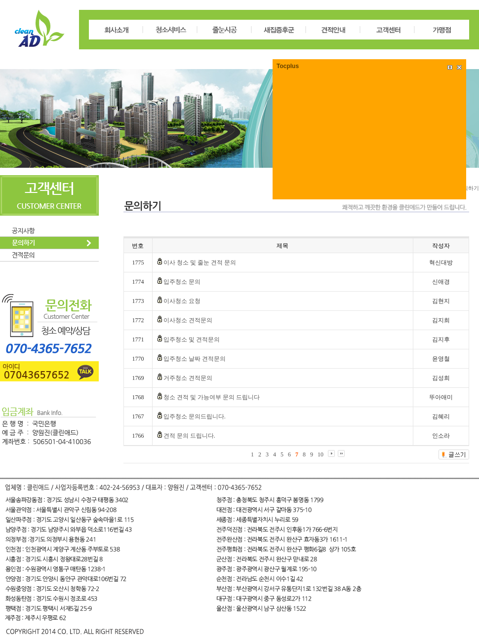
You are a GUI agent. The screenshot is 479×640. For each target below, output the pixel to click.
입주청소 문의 (181, 281)
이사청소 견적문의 (187, 320)
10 (320, 454)
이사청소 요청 (181, 301)
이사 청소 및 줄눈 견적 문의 (199, 262)
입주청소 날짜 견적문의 (194, 358)
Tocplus (288, 66)
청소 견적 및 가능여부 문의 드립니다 (211, 397)
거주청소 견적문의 (187, 378)
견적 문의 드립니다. (189, 435)
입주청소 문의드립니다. (194, 416)
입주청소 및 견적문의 (191, 339)
